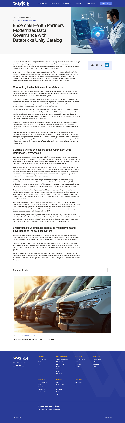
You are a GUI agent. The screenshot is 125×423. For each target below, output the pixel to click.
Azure (94, 366)
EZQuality (58, 369)
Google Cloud (97, 369)
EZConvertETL (60, 364)
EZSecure (58, 371)
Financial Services (42, 391)
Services (41, 356)
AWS (94, 361)
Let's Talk (106, 4)
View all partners (97, 359)
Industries (66, 3)
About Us (58, 382)
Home (14, 17)
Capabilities (42, 3)
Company (78, 3)
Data (39, 364)
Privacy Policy (108, 417)
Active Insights (79, 366)
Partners (54, 3)
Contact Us (59, 394)
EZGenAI (77, 361)
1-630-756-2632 (17, 417)
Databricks (96, 364)
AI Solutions (79, 356)
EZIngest (58, 366)
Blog (76, 384)
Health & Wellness (42, 387)
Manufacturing (41, 389)
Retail (39, 384)
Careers (58, 387)
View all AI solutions (80, 359)
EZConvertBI (59, 361)
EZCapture (59, 373)
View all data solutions (62, 359)
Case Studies (30, 17)
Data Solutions (61, 356)
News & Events (60, 384)
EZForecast (78, 364)
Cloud (39, 361)
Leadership (59, 389)
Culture (58, 391)
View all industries (42, 382)
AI (38, 366)
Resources (90, 3)
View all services (42, 359)
